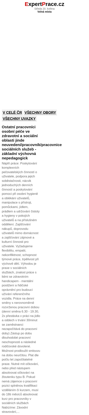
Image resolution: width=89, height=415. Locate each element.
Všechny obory (40, 112)
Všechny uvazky (19, 119)
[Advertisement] (44, 59)
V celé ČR (12, 112)
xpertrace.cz (44, 4)
